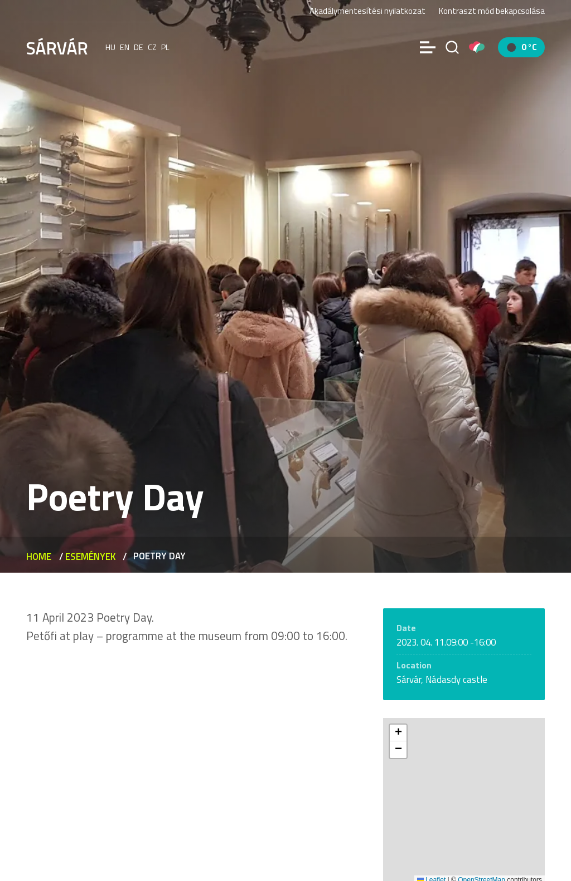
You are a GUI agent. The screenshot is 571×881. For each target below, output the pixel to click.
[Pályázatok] (477, 47)
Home (38, 556)
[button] (398, 733)
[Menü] (427, 47)
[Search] (452, 47)
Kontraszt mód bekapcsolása (492, 11)
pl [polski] (165, 47)
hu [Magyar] (110, 47)
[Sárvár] (57, 46)
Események (90, 556)
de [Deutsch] (138, 47)
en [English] (124, 47)
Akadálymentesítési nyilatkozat (367, 10)
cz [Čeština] (152, 47)
